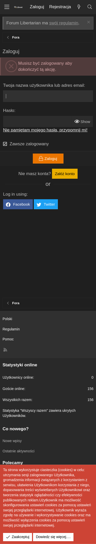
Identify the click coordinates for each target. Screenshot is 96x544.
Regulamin (11, 329)
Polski (7, 319)
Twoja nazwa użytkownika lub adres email (43, 85)
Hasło (8, 110)
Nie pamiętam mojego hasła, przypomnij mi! (45, 130)
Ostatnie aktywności (19, 451)
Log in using (15, 194)
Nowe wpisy (12, 441)
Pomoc (8, 339)
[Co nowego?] (78, 7)
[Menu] (6, 7)
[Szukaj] (89, 7)
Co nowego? (16, 428)
